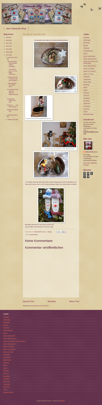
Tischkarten (86, 106)
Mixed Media (34, 234)
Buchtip (85, 45)
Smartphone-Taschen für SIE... (12, 100)
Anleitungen (87, 40)
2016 (7, 46)
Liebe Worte (87, 79)
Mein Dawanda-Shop (16, 28)
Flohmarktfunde (88, 51)
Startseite (52, 301)
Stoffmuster (86, 103)
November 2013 (12, 115)
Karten (85, 53)
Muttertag (86, 84)
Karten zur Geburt (88, 68)
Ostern (85, 90)
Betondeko (86, 43)
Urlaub (85, 111)
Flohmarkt (86, 48)
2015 (7, 49)
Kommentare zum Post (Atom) (39, 306)
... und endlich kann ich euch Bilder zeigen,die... (12, 71)
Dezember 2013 (12, 57)
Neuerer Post (28, 301)
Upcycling (86, 109)
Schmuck (86, 95)
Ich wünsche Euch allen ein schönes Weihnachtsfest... (12, 93)
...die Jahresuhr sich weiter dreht (12, 85)
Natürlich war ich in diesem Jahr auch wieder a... (12, 78)
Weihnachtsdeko (88, 114)
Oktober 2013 (11, 119)
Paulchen (86, 93)
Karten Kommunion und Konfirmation (90, 62)
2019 (7, 37)
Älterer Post (74, 301)
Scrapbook (86, 98)
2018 (7, 40)
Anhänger (86, 37)
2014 (7, 52)
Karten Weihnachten (89, 66)
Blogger (62, 401)
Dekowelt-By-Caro (91, 152)
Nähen (85, 87)
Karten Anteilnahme (89, 56)
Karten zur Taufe (88, 74)
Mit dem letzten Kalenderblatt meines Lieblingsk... (12, 64)
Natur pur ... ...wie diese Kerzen (12, 105)
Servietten (86, 101)
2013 (7, 55)
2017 (7, 43)
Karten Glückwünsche (90, 59)
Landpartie (86, 76)
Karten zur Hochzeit (89, 71)
